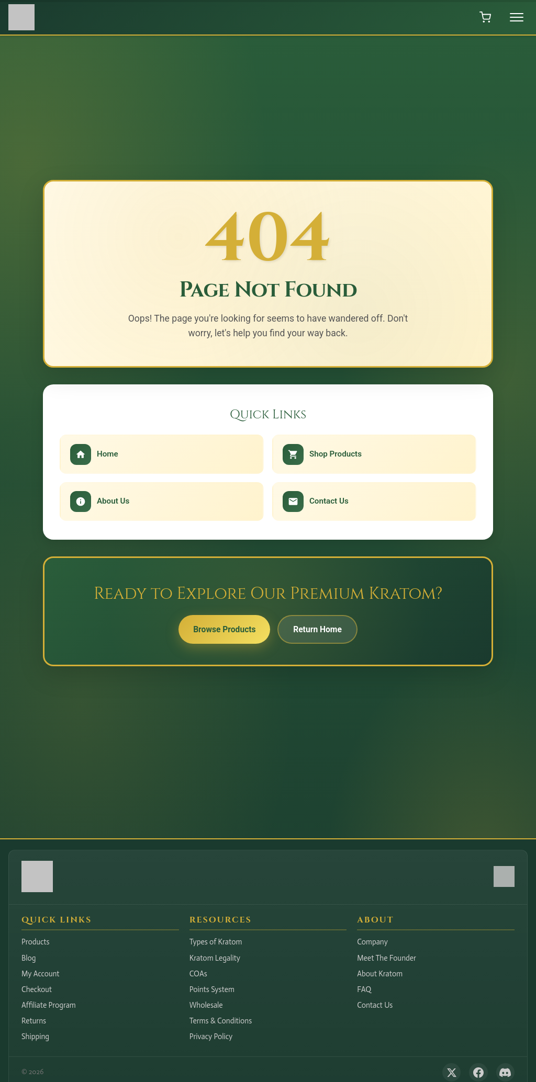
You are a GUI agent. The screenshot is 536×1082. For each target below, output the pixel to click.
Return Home (319, 630)
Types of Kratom (215, 942)
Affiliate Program (48, 1005)
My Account (40, 973)
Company (372, 942)
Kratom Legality (214, 958)
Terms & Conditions (220, 1021)
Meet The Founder (386, 958)
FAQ (364, 989)
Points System (211, 989)
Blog (28, 958)
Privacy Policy (211, 1036)
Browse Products (222, 630)
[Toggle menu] (517, 17)
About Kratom (380, 973)
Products (35, 942)
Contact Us (375, 1005)
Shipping (35, 1036)
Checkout (36, 989)
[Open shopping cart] (485, 17)
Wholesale (206, 1005)
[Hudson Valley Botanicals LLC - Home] (37, 889)
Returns (33, 1021)
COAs (198, 973)
